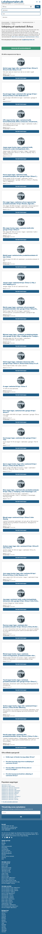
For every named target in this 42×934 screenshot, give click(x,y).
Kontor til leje (5, 874)
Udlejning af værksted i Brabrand (10, 787)
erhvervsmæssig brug (19, 3)
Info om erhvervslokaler (8, 856)
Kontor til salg (5, 876)
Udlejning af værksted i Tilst (9, 795)
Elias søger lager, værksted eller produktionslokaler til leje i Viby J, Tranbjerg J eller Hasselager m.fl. (21, 490)
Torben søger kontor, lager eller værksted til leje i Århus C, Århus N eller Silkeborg (20, 706)
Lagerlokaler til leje (7, 903)
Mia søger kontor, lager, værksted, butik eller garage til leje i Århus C (18, 229)
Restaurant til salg (6, 867)
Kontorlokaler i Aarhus (7, 894)
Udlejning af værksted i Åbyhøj (10, 799)
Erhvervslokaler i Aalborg (8, 891)
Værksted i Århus (6, 785)
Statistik (4, 854)
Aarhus (3, 913)
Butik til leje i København (8, 879)
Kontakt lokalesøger (21, 78)
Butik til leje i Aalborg (7, 901)
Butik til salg (5, 864)
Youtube (7, 837)
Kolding (3, 920)
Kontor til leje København (8, 893)
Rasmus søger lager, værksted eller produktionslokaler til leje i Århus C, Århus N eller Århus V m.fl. (20, 626)
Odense (4, 914)
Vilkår (3, 844)
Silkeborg (4, 921)
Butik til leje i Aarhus (7, 900)
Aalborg (4, 916)
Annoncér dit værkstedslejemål (21, 48)
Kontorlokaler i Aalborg (8, 897)
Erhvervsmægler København (9, 907)
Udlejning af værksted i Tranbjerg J (11, 796)
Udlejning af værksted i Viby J (10, 797)
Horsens (4, 931)
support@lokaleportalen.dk (9, 828)
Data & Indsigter (6, 850)
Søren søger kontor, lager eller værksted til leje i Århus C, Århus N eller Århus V (20, 464)
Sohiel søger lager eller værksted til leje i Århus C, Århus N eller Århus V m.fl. (20, 69)
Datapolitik (4, 847)
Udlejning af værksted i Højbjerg (10, 792)
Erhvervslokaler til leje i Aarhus (10, 889)
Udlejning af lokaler (16, 22)
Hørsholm (4, 929)
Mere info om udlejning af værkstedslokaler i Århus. (25, 36)
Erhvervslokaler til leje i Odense (10, 890)
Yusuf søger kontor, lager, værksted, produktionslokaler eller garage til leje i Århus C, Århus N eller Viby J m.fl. (20, 681)
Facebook (2, 837)
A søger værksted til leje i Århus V (15, 386)
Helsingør (4, 930)
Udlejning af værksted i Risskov (10, 793)
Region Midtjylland (6, 23)
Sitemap (4, 857)
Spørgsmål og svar (7, 852)
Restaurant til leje (6, 869)
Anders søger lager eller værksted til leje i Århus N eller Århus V (20, 547)
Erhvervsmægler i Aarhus (8, 883)
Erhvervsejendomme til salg (9, 880)
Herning (4, 927)
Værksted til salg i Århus (8, 786)
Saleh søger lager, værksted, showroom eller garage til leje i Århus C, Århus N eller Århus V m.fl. (21, 362)
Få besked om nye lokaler (37, 2)
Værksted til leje (6, 870)
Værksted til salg (6, 872)
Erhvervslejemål (6, 863)
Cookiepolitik (5, 849)
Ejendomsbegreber (7, 853)
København (5, 911)
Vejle (3, 923)
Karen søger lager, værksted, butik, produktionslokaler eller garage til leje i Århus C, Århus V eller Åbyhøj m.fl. (20, 176)
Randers (4, 919)
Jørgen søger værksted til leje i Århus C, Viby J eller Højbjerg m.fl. (19, 283)
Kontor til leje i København (8, 877)
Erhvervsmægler (5, 22)
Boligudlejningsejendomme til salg (11, 882)
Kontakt (4, 843)
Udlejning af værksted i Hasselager (11, 790)
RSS (3, 859)
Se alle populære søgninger (10, 801)
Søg (37, 6)
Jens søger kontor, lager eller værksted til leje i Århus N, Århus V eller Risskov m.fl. (19, 574)
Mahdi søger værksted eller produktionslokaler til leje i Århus (20, 256)
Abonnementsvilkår (7, 846)
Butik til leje (5, 866)
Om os (3, 842)
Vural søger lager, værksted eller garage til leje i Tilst (19, 438)
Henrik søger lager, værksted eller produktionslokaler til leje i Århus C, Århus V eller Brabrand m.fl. (20, 736)
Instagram (5, 837)
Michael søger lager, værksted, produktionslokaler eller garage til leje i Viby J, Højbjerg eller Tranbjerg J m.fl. (21, 336)
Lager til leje (5, 873)
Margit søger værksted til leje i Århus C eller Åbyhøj (18, 518)
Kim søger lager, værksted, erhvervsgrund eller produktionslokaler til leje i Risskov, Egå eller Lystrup (19, 203)
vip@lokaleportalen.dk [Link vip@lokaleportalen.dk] (28, 39)
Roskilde (4, 924)
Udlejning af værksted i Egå (9, 789)
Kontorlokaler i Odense (8, 896)
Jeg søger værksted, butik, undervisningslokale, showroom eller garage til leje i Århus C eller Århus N (21, 600)
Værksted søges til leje (28, 22)
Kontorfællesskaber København (10, 906)
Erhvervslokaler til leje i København (11, 887)
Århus (13, 23)
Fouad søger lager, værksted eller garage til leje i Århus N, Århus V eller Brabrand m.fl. (20, 94)
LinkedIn (12, 837)
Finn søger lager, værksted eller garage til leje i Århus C (19, 411)
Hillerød (4, 926)
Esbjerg (4, 917)
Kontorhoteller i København (9, 904)
